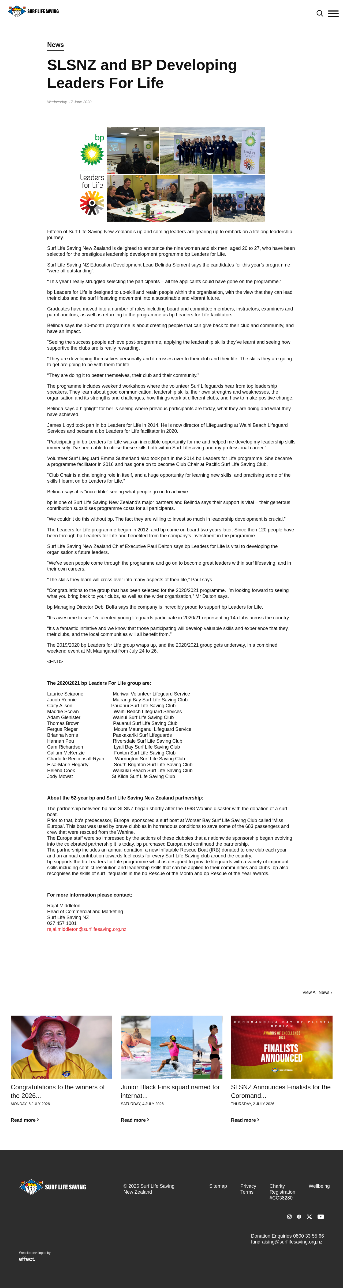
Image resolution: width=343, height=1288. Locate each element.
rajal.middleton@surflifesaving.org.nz (86, 929)
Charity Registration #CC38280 (282, 1192)
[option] (61, 1073)
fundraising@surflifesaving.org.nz (286, 1242)
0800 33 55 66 (308, 1236)
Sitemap (218, 1186)
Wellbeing (319, 1186)
